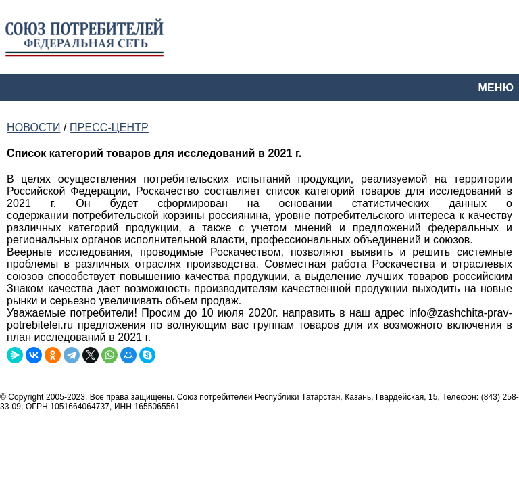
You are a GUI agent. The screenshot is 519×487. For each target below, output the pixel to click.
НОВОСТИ (33, 127)
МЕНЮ (496, 87)
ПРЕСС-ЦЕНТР (109, 127)
